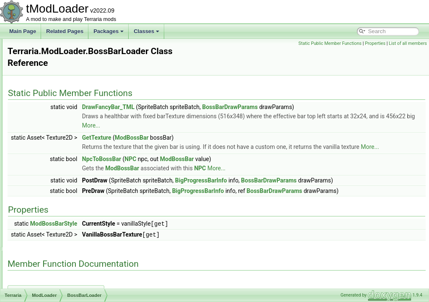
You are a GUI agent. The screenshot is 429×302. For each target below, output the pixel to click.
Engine (49, 57)
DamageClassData (62, 260)
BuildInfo (51, 186)
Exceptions (53, 66)
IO (44, 75)
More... (295, 125)
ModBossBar (236, 137)
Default (49, 48)
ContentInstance (59, 242)
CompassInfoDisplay (64, 232)
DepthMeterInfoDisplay (66, 288)
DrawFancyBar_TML (213, 107)
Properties (375, 43)
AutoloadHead (57, 140)
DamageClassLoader (64, 269)
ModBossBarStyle (158, 251)
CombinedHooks (59, 205)
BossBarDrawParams (334, 107)
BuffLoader (53, 177)
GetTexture (201, 137)
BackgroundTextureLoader (70, 149)
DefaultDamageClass (64, 278)
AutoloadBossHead (62, 122)
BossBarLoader (58, 168)
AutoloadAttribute (60, 112)
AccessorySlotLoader (64, 103)
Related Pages (64, 31)
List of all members (408, 43)
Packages (108, 31)
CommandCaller (59, 214)
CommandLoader (60, 223)
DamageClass (56, 251)
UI (43, 85)
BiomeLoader (56, 158)
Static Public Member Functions (330, 43)
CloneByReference (62, 195)
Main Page (22, 31)
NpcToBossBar (206, 168)
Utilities (49, 94)
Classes (146, 31)
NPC (235, 168)
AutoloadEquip (57, 131)
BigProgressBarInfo (306, 189)
